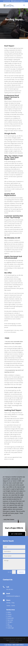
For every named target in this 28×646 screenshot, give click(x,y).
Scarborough (10, 628)
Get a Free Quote (16, 534)
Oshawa (9, 614)
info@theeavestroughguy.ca (13, 596)
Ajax (8, 624)
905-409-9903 (7, 1)
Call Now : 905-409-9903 (14, 645)
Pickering (9, 626)
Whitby (9, 612)
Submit (21, 572)
